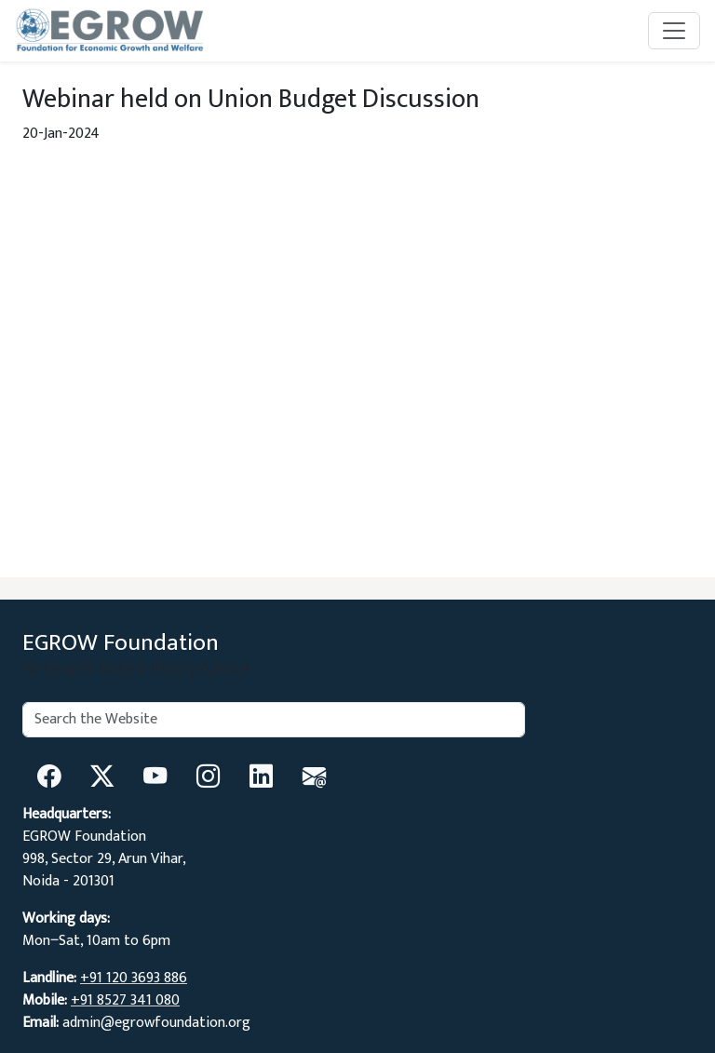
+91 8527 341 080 (125, 1000)
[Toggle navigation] (674, 30)
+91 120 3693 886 (133, 978)
